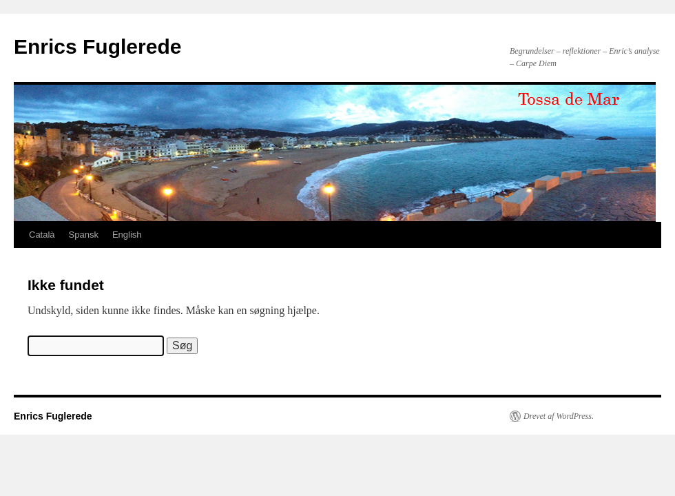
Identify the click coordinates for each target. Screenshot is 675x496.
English (127, 234)
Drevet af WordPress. (558, 416)
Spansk (83, 234)
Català (42, 234)
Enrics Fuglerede (97, 46)
